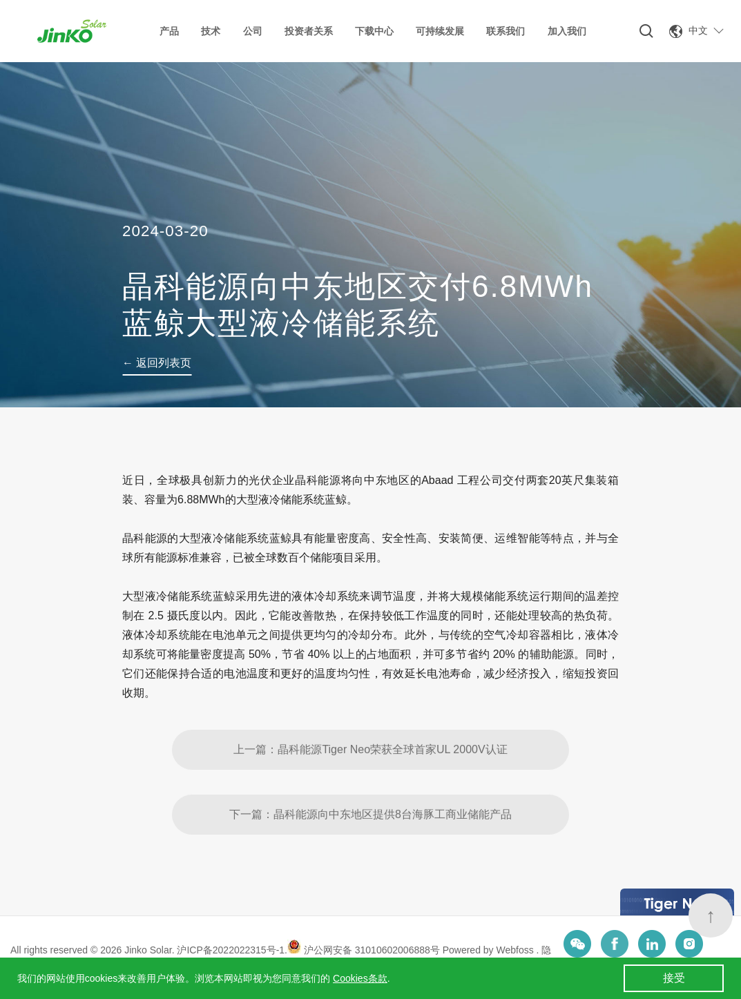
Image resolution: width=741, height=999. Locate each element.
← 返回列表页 (156, 363)
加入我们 (567, 31)
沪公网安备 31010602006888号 (363, 950)
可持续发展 (440, 31)
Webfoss (517, 950)
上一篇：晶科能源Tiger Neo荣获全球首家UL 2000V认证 (370, 789)
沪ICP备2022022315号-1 (231, 950)
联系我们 (505, 31)
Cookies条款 (360, 978)
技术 (210, 31)
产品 (169, 31)
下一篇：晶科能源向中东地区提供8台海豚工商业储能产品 (370, 854)
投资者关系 (309, 31)
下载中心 (374, 31)
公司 (252, 31)
